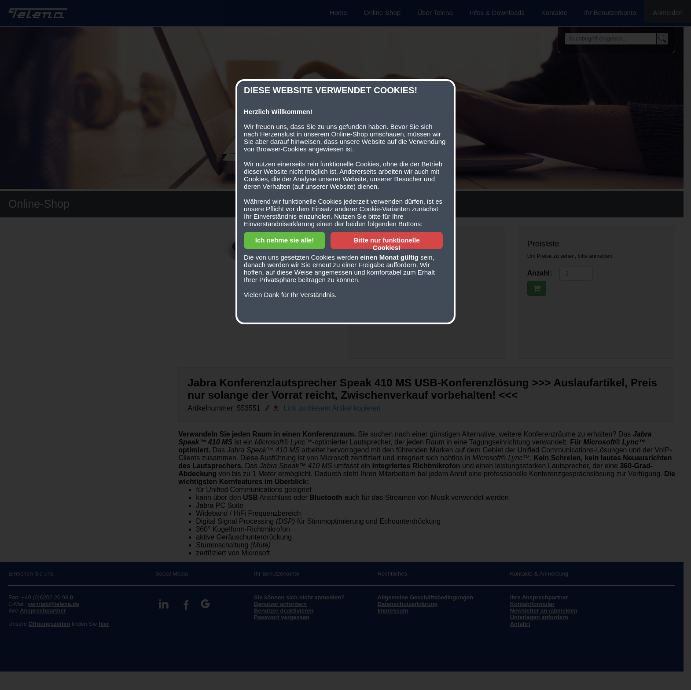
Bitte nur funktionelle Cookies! (387, 243)
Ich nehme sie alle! (284, 240)
